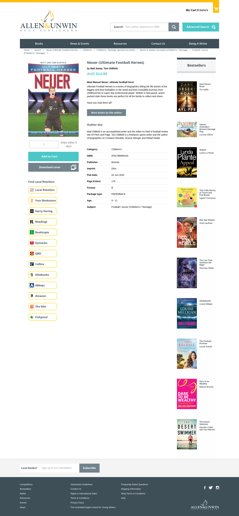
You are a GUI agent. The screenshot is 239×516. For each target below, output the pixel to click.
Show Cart (216, 7)
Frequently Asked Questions (134, 484)
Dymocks (41, 243)
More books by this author (106, 112)
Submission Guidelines (81, 484)
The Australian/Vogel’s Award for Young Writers (93, 507)
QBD (38, 253)
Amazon (40, 296)
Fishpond (41, 317)
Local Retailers (45, 190)
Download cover (49, 167)
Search (118, 27)
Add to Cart (49, 156)
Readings (41, 222)
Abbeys (40, 285)
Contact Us (158, 43)
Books (39, 43)
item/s (197, 10)
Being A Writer (198, 43)
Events (23, 502)
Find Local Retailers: (41, 182)
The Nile (40, 306)
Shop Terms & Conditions (133, 493)
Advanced (198, 27)
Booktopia (42, 232)
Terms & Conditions (80, 498)
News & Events (79, 43)
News (22, 507)
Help (123, 498)
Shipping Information (131, 489)
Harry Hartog (43, 211)
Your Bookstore (45, 200)
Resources (120, 43)
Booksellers (25, 489)
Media (23, 493)
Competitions (26, 484)
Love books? (29, 468)
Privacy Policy (77, 502)
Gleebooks (42, 275)
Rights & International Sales (84, 493)
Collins (39, 264)
